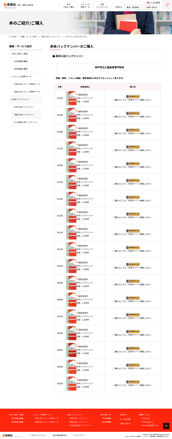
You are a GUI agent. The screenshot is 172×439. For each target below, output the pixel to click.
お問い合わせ (125, 423)
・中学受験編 (106, 418)
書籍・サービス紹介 (29, 36)
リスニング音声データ (85, 5)
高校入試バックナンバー (51, 36)
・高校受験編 (106, 422)
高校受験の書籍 (21, 69)
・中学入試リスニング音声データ (46, 418)
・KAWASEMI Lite (146, 422)
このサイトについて (37, 435)
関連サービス (144, 414)
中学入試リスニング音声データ (27, 84)
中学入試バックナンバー (24, 107)
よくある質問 (154, 2)
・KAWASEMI (145, 418)
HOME (14, 36)
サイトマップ (79, 435)
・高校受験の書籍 (16, 422)
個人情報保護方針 (59, 435)
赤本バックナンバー (102, 5)
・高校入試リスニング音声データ (46, 422)
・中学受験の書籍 (16, 418)
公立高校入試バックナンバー (26, 122)
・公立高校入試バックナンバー (80, 425)
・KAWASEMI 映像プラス (149, 425)
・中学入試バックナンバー (78, 418)
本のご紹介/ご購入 (68, 5)
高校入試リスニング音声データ (27, 91)
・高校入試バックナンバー (78, 422)
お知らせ (118, 7)
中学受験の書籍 (21, 61)
